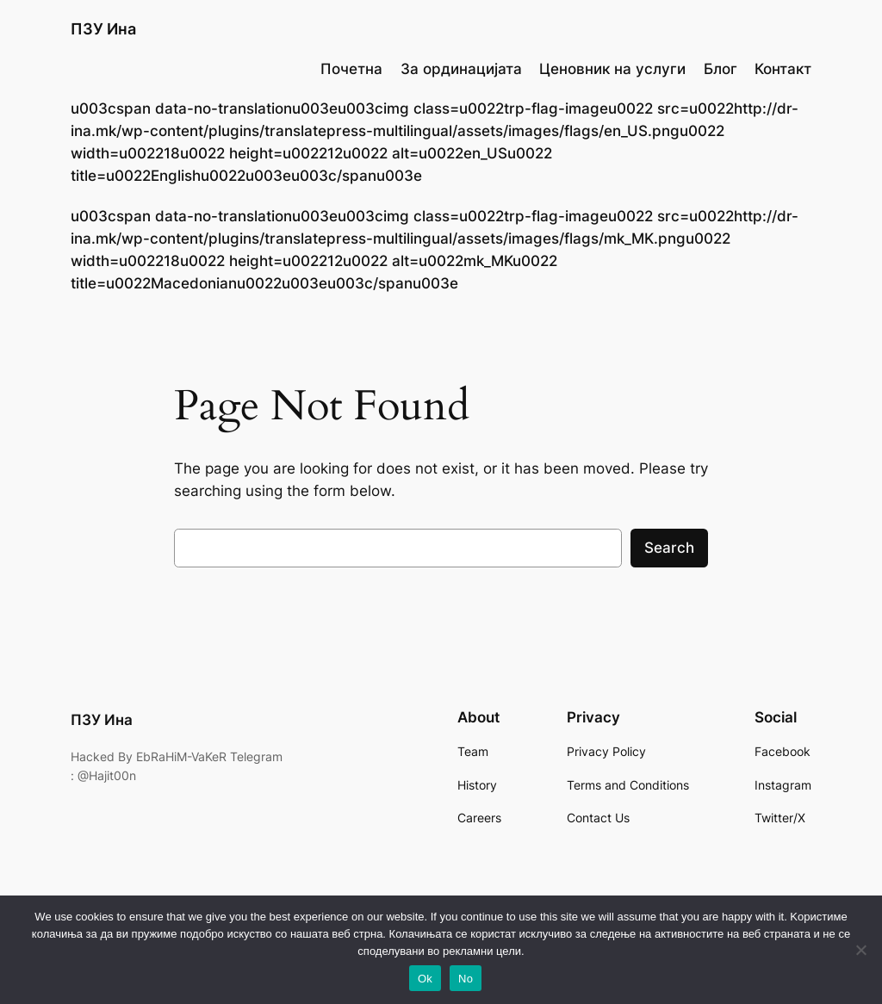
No (465, 978)
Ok (425, 978)
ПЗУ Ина (103, 29)
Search (669, 547)
